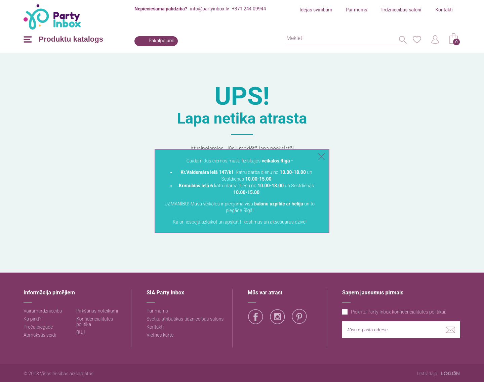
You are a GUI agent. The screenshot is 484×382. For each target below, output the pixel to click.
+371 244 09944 (249, 8)
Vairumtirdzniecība (43, 311)
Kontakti (444, 9)
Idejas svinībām (315, 9)
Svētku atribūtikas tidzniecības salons (185, 319)
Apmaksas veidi (40, 335)
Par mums (356, 9)
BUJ (80, 332)
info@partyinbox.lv (209, 8)
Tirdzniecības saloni (400, 9)
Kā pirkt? (32, 319)
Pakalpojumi (161, 40)
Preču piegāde (38, 327)
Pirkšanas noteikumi (97, 311)
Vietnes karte (160, 335)
